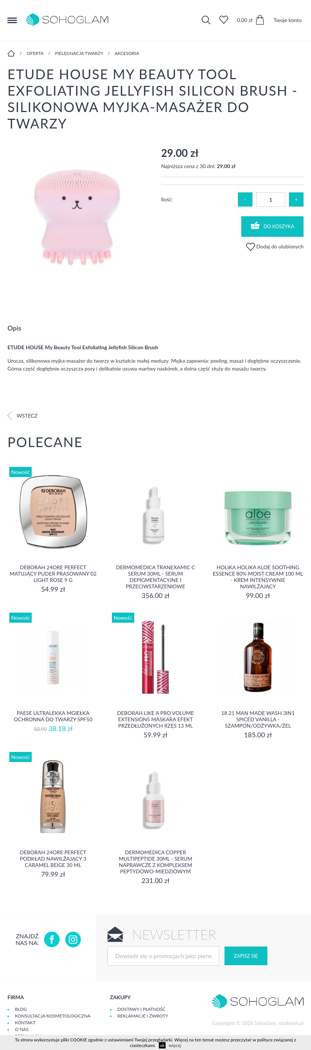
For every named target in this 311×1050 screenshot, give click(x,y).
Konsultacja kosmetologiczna (52, 1016)
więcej (175, 1045)
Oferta (35, 53)
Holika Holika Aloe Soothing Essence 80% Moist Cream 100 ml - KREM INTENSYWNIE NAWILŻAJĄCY (258, 576)
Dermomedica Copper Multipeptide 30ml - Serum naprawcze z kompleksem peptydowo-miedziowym (155, 861)
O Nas (21, 1029)
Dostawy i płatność (141, 1009)
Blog (21, 1009)
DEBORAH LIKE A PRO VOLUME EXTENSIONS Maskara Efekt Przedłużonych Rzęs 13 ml (155, 719)
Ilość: (167, 199)
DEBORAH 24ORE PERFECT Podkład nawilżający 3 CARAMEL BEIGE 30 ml (53, 858)
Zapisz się (246, 956)
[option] (78, 218)
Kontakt (25, 1022)
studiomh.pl (291, 1023)
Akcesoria (126, 53)
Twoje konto (287, 20)
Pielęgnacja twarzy (79, 53)
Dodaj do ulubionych (275, 246)
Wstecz (22, 415)
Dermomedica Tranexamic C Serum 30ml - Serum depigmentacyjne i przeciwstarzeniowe (155, 576)
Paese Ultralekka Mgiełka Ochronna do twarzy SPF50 (53, 716)
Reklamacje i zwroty (142, 1016)
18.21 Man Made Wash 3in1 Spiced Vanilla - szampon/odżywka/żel (258, 719)
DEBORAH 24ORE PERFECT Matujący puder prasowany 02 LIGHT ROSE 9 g (53, 573)
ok (162, 1045)
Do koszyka (273, 225)
